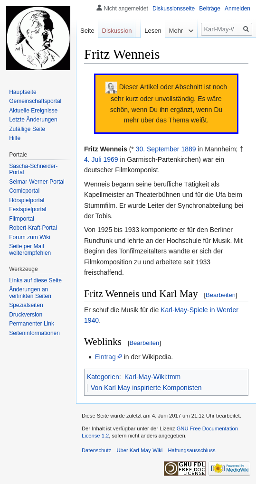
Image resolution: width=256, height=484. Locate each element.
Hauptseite (22, 92)
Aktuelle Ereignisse (33, 110)
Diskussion (117, 30)
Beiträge (209, 8)
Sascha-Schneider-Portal (33, 169)
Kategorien (103, 377)
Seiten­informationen (34, 333)
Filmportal (21, 218)
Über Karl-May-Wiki (139, 450)
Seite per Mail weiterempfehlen (30, 249)
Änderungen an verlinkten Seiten (30, 292)
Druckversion (25, 314)
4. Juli (93, 159)
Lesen (147, 49)
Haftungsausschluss (192, 450)
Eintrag (105, 357)
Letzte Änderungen (33, 119)
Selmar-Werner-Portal (36, 181)
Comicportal (24, 190)
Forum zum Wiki (29, 237)
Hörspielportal (26, 200)
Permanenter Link (31, 323)
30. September (158, 149)
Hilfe (14, 138)
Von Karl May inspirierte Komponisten (146, 387)
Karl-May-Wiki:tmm (152, 377)
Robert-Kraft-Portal (33, 227)
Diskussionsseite (173, 8)
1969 (110, 159)
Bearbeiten (221, 294)
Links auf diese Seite (35, 280)
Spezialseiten (26, 305)
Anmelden (237, 8)
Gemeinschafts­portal (35, 101)
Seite (87, 30)
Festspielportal (27, 209)
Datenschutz (96, 450)
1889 (188, 149)
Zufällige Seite (27, 129)
